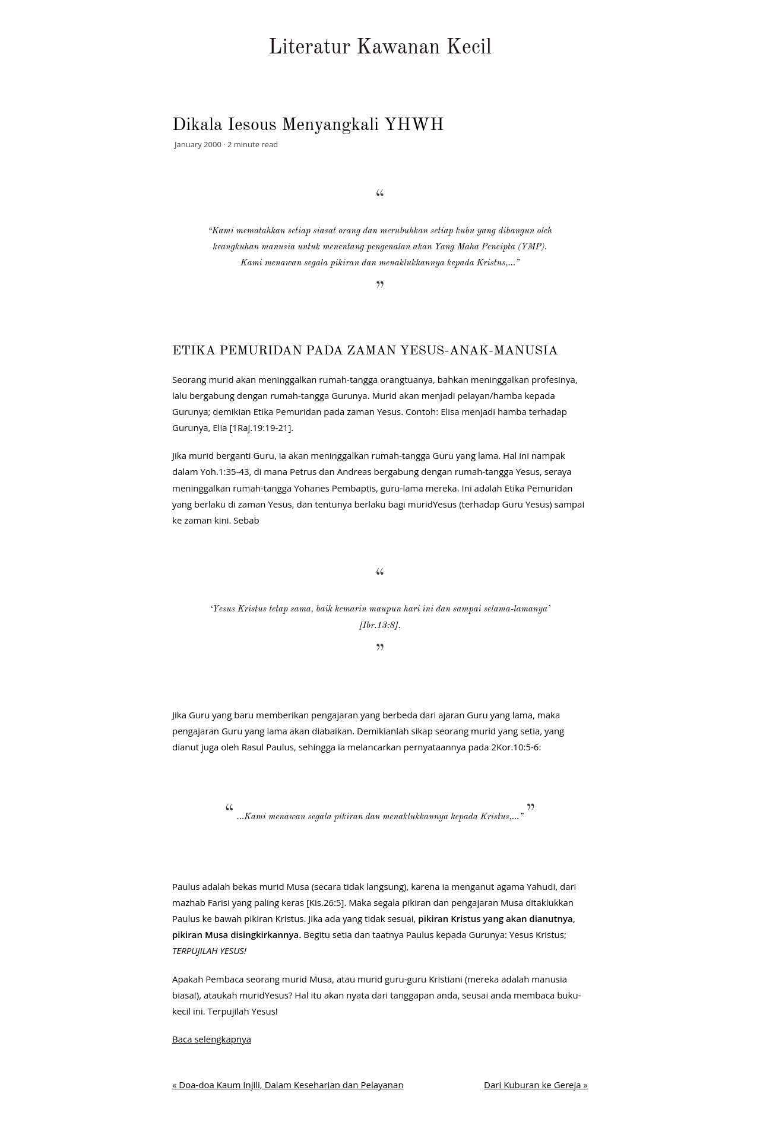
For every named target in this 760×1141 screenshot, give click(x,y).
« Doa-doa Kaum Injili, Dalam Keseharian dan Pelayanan (288, 1085)
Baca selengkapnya (211, 1039)
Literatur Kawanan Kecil (380, 47)
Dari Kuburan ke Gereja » (536, 1085)
